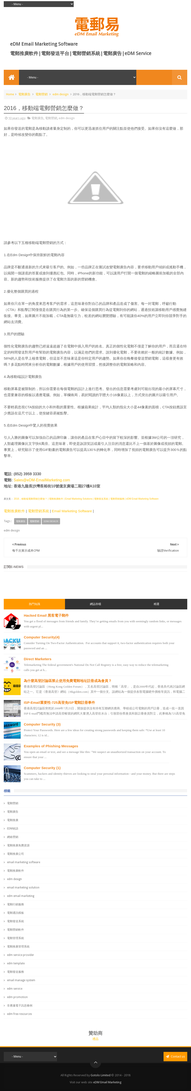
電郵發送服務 (15, 971)
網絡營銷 (12, 837)
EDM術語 (12, 828)
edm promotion (17, 997)
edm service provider (20, 955)
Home (10, 94)
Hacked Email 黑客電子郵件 (46, 615)
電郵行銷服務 (15, 904)
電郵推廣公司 (15, 853)
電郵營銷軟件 (15, 929)
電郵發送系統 (15, 921)
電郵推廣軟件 (14, 511)
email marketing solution (23, 887)
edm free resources (19, 1014)
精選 (156, 604)
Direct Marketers (37, 659)
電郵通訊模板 (15, 912)
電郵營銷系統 (38, 511)
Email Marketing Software (72, 511)
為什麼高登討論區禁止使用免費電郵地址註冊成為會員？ (68, 681)
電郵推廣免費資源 (18, 845)
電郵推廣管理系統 (18, 946)
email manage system (21, 980)
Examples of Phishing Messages (51, 746)
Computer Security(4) (42, 637)
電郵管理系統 (15, 938)
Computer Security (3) (42, 724)
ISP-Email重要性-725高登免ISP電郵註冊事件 (59, 702)
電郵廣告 (24, 94)
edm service (14, 988)
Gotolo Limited (101, 1075)
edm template (16, 963)
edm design (61, 94)
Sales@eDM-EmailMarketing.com (42, 480)
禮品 (95, 1039)
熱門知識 (34, 604)
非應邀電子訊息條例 (19, 1005)
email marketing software (23, 862)
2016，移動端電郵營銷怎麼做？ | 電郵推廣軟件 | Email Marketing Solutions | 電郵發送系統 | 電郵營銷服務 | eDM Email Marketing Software (85, 499)
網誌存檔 (95, 604)
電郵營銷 (41, 94)
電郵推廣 (12, 820)
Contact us (175, 1056)
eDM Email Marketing (107, 1082)
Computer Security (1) (42, 768)
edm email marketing (20, 896)
